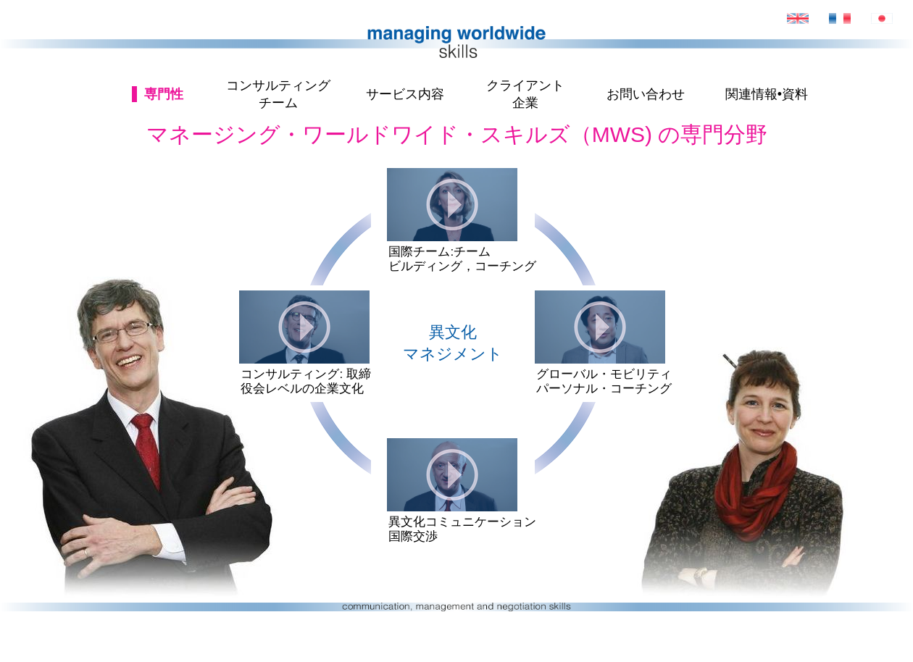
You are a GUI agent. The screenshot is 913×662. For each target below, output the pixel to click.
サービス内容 (405, 94)
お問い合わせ (645, 94)
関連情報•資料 (766, 94)
